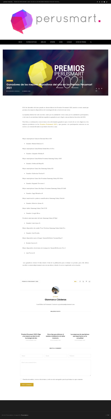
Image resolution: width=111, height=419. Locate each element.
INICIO (20, 42)
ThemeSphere (24, 415)
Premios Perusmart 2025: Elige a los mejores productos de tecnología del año (37, 1)
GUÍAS (61, 42)
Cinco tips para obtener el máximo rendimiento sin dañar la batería (55, 336)
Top (107, 415)
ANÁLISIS (43, 42)
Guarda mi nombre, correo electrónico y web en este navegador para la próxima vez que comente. (53, 379)
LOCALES (69, 42)
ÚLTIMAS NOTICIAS (31, 42)
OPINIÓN (52, 42)
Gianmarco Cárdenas (14, 91)
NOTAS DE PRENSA (81, 42)
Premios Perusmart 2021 (30, 281)
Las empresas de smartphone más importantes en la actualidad (80, 336)
